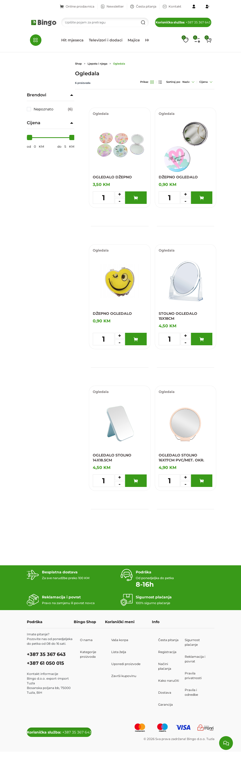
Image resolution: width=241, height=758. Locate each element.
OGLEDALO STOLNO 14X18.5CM (112, 457)
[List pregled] (160, 82)
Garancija (165, 704)
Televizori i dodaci (105, 40)
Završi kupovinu (123, 676)
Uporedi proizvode (125, 664)
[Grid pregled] (152, 82)
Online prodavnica (77, 6)
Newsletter (112, 6)
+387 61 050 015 (45, 663)
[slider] (29, 137)
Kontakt (172, 6)
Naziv (188, 82)
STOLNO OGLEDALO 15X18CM (178, 316)
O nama (86, 640)
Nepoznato (53, 109)
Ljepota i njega (97, 63)
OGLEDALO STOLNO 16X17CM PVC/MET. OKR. (181, 457)
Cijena (205, 82)
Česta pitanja (143, 6)
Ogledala (119, 63)
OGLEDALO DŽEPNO (112, 177)
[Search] (105, 22)
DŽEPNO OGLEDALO (178, 177)
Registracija (167, 652)
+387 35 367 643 (183, 22)
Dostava (164, 692)
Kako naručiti (168, 680)
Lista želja (118, 652)
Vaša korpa (119, 640)
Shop (78, 63)
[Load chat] (226, 743)
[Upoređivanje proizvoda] (197, 40)
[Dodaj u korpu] (136, 197)
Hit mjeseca (72, 40)
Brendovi (36, 94)
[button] (208, 40)
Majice (134, 40)
